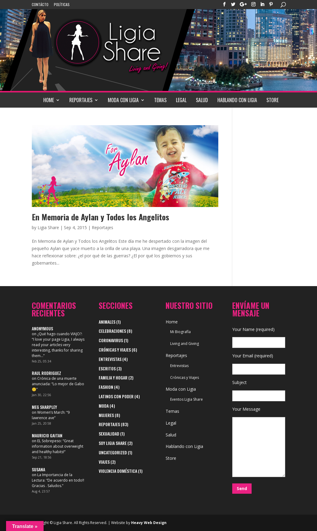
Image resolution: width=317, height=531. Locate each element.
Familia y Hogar (113, 377)
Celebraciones (112, 331)
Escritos (107, 368)
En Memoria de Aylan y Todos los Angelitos (100, 217)
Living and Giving (184, 343)
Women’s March (50, 412)
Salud (202, 100)
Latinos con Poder (116, 396)
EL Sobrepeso (49, 440)
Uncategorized (113, 452)
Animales (107, 322)
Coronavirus (111, 340)
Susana (38, 469)
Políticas (62, 5)
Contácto (40, 5)
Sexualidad (109, 433)
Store (272, 100)
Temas (160, 100)
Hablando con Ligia (237, 100)
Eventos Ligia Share (186, 399)
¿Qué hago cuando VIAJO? (59, 333)
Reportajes (80, 100)
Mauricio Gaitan (47, 435)
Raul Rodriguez (46, 373)
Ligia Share (48, 227)
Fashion (106, 387)
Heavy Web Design (149, 522)
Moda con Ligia (123, 100)
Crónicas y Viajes (115, 349)
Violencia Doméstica (118, 471)
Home (48, 100)
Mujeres (106, 415)
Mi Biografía (180, 331)
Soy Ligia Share (113, 443)
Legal (181, 100)
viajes (104, 462)
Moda (104, 405)
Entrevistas (110, 359)
